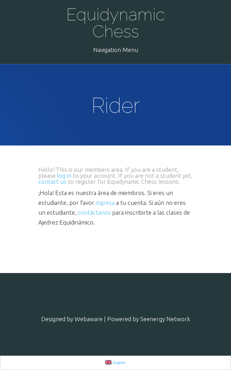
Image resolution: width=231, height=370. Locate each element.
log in (64, 175)
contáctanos (94, 212)
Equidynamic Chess (115, 23)
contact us (52, 181)
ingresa (105, 202)
